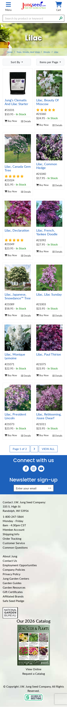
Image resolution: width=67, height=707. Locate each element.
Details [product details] (26, 121)
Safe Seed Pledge (13, 601)
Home (10, 51)
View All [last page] (48, 449)
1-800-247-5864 (13, 516)
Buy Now (11, 120)
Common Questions (15, 547)
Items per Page (49, 62)
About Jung (10, 556)
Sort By (16, 62)
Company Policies (14, 569)
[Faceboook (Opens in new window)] (26, 468)
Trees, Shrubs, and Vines (28, 51)
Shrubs (46, 51)
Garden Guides (12, 583)
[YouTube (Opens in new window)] (41, 468)
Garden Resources (14, 587)
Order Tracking (12, 538)
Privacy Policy (11, 574)
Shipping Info (11, 534)
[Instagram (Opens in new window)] (33, 468)
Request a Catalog (33, 673)
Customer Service (14, 543)
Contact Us (10, 560)
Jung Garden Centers (16, 578)
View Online (33, 669)
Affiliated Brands (13, 596)
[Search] (60, 18)
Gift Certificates (13, 592)
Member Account (13, 529)
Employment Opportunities (20, 565)
